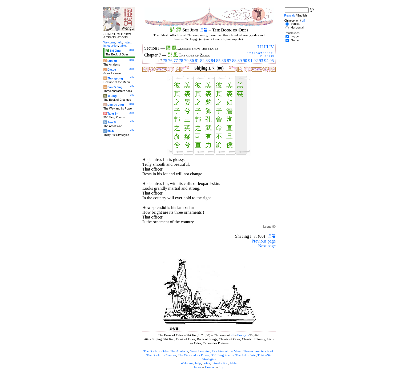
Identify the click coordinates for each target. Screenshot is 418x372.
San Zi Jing (115, 87)
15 (272, 56)
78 (181, 60)
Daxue (111, 69)
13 (264, 56)
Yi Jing (112, 96)
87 (229, 60)
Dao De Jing (115, 104)
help (198, 363)
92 (256, 60)
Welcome (186, 363)
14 (268, 56)
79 (186, 60)
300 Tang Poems (222, 355)
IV (271, 47)
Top (221, 367)
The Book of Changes (161, 355)
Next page (267, 246)
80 (192, 60)
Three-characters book (258, 351)
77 (176, 60)
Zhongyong (115, 78)
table (233, 363)
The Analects (179, 351)
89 (240, 60)
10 (268, 53)
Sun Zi (111, 122)
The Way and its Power (193, 355)
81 (197, 60)
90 (245, 60)
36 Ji (110, 131)
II (261, 47)
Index (198, 367)
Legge (295, 36)
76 (170, 60)
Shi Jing (115, 50)
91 (250, 60)
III (266, 47)
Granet (295, 40)
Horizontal (297, 27)
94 (266, 60)
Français (243, 335)
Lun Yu (112, 60)
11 (272, 53)
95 (272, 60)
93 (261, 60)
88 (234, 60)
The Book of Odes (155, 351)
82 (202, 60)
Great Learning (200, 351)
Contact (210, 367)
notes (206, 363)
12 (261, 56)
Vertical (295, 23)
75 (165, 60)
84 (213, 60)
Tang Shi (113, 113)
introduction (220, 363)
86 (224, 60)
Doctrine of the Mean (227, 351)
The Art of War (245, 355)
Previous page (264, 241)
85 (218, 60)
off (232, 335)
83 (208, 60)
